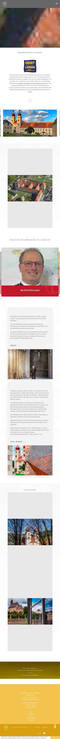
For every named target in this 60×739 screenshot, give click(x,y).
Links (31, 712)
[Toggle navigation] (57, 4)
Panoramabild (30, 718)
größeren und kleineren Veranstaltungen (30, 83)
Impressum (37, 727)
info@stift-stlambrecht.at (30, 703)
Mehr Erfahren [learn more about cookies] (42, 738)
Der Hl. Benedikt (18, 441)
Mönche (14, 345)
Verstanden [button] (55, 737)
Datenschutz (45, 727)
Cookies (39, 733)
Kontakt (30, 714)
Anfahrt (30, 716)
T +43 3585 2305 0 (30, 705)
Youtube (30, 720)
